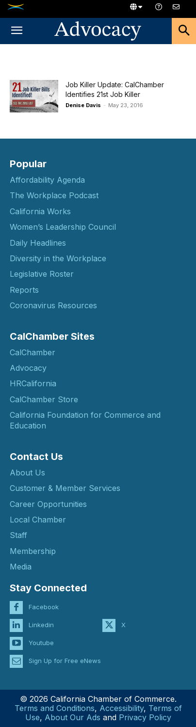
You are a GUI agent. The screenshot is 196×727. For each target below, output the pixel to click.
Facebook (44, 607)
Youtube (41, 643)
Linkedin (41, 625)
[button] (16, 31)
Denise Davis (83, 105)
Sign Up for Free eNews (65, 660)
